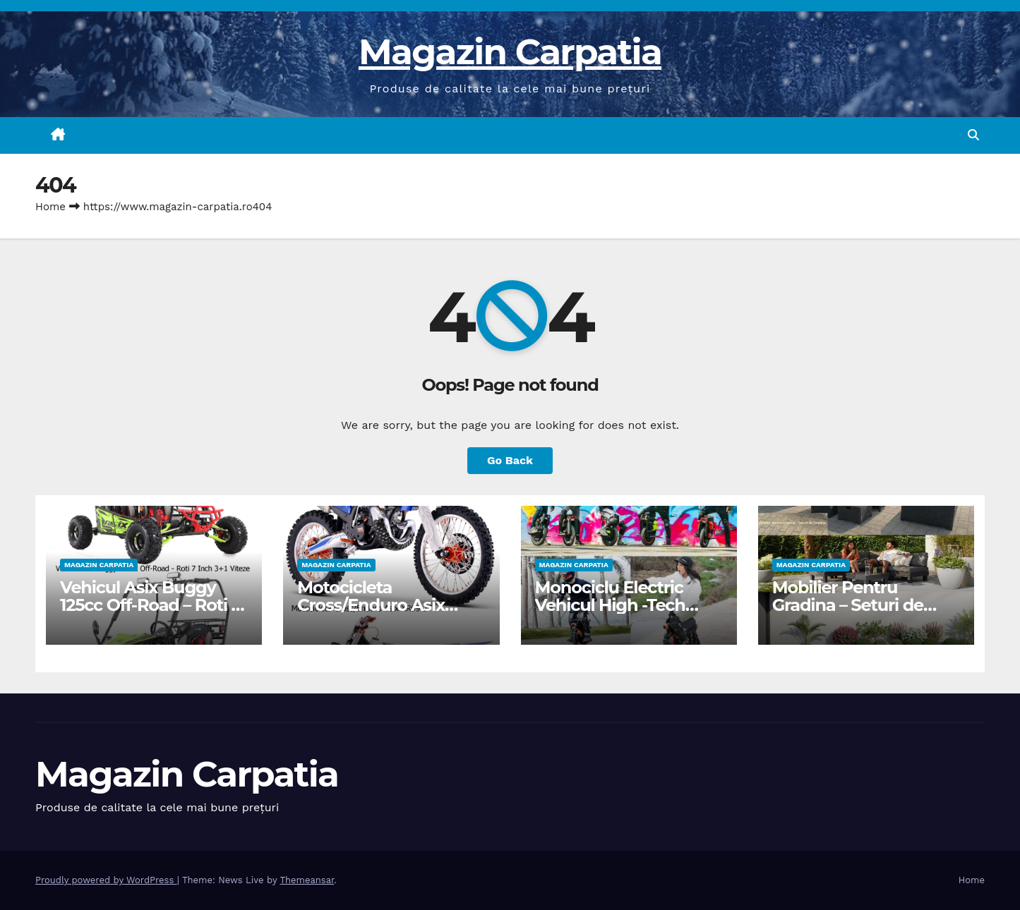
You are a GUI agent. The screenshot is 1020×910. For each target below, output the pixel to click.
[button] (973, 135)
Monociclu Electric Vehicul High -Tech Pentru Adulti (610, 605)
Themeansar (307, 880)
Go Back (510, 460)
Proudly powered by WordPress (106, 880)
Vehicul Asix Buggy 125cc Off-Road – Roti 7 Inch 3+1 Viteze (150, 605)
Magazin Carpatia (510, 51)
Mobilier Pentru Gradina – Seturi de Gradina (847, 605)
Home (50, 206)
